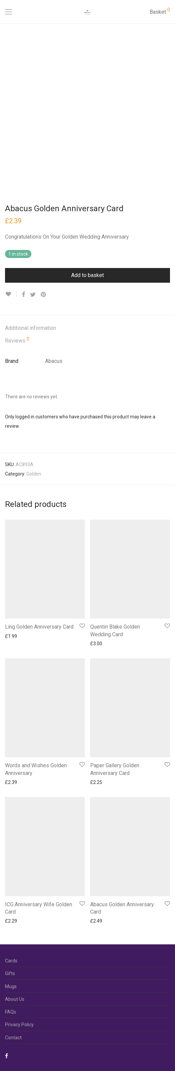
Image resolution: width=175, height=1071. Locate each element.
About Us (14, 999)
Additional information (30, 328)
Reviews (17, 340)
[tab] (87, 328)
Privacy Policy (19, 1024)
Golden (33, 474)
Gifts (10, 973)
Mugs (11, 986)
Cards (11, 960)
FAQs (10, 1012)
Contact (13, 1037)
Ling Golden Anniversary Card (39, 627)
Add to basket (87, 275)
